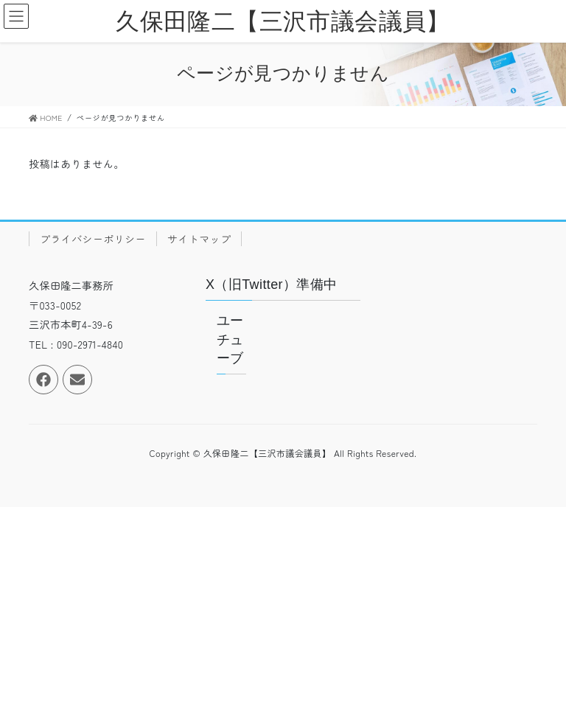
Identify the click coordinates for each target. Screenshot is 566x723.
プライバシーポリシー (93, 238)
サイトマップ (199, 238)
